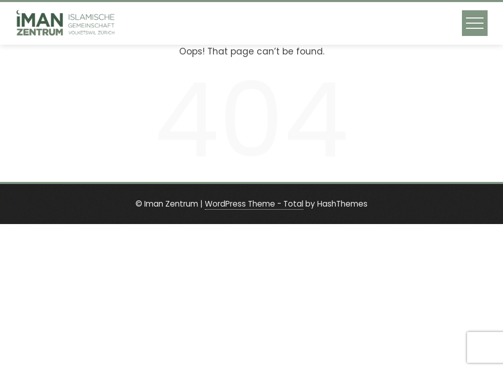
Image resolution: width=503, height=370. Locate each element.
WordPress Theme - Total (254, 203)
